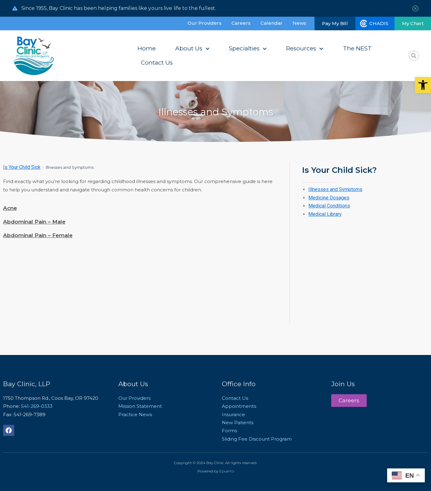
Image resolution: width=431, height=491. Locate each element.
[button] (414, 56)
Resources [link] (304, 49)
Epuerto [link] (226, 471)
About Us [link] (192, 49)
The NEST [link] (357, 48)
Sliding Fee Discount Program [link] (257, 439)
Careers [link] (241, 23)
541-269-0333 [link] (37, 406)
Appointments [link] (239, 406)
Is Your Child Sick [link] (21, 167)
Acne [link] (10, 208)
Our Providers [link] (205, 23)
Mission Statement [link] (140, 406)
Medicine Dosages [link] (328, 198)
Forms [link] (229, 430)
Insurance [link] (233, 414)
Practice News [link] (135, 414)
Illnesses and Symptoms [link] (335, 189)
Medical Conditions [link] (329, 206)
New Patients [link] (237, 422)
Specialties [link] (248, 49)
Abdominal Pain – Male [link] (34, 222)
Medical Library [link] (325, 214)
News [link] (299, 23)
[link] (423, 85)
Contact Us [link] (157, 62)
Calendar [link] (271, 23)
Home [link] (146, 48)
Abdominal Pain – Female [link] (38, 235)
